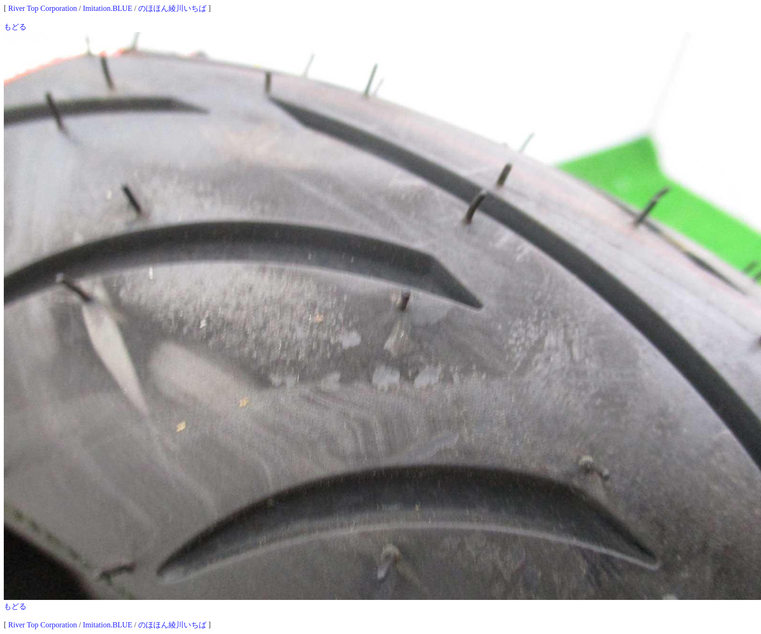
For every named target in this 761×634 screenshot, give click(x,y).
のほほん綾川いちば (172, 8)
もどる (15, 27)
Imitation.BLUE (107, 8)
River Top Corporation (42, 8)
